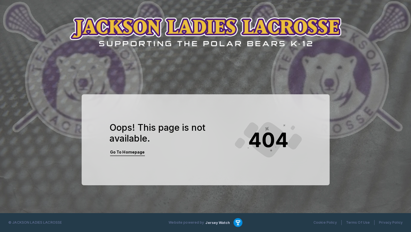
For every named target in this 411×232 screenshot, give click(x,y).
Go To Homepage (127, 152)
